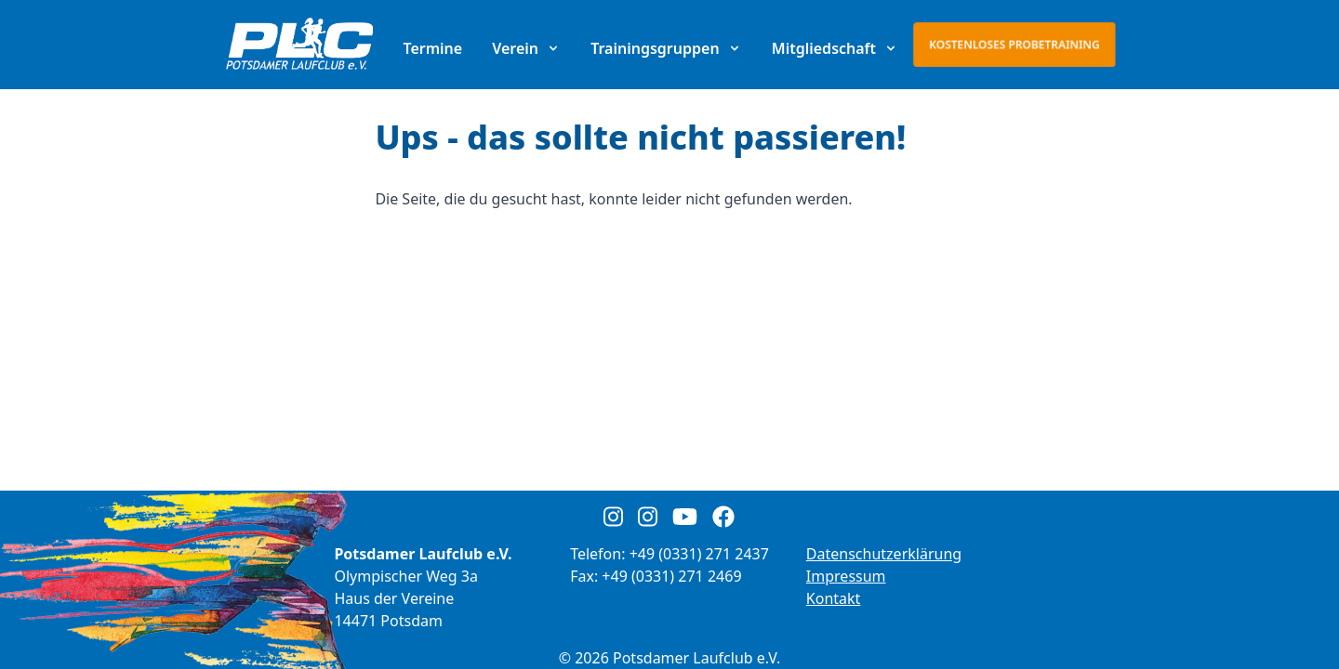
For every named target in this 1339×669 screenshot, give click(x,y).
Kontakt (833, 598)
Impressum (846, 576)
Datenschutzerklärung (883, 554)
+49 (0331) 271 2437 (699, 554)
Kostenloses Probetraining (1014, 44)
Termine (432, 48)
